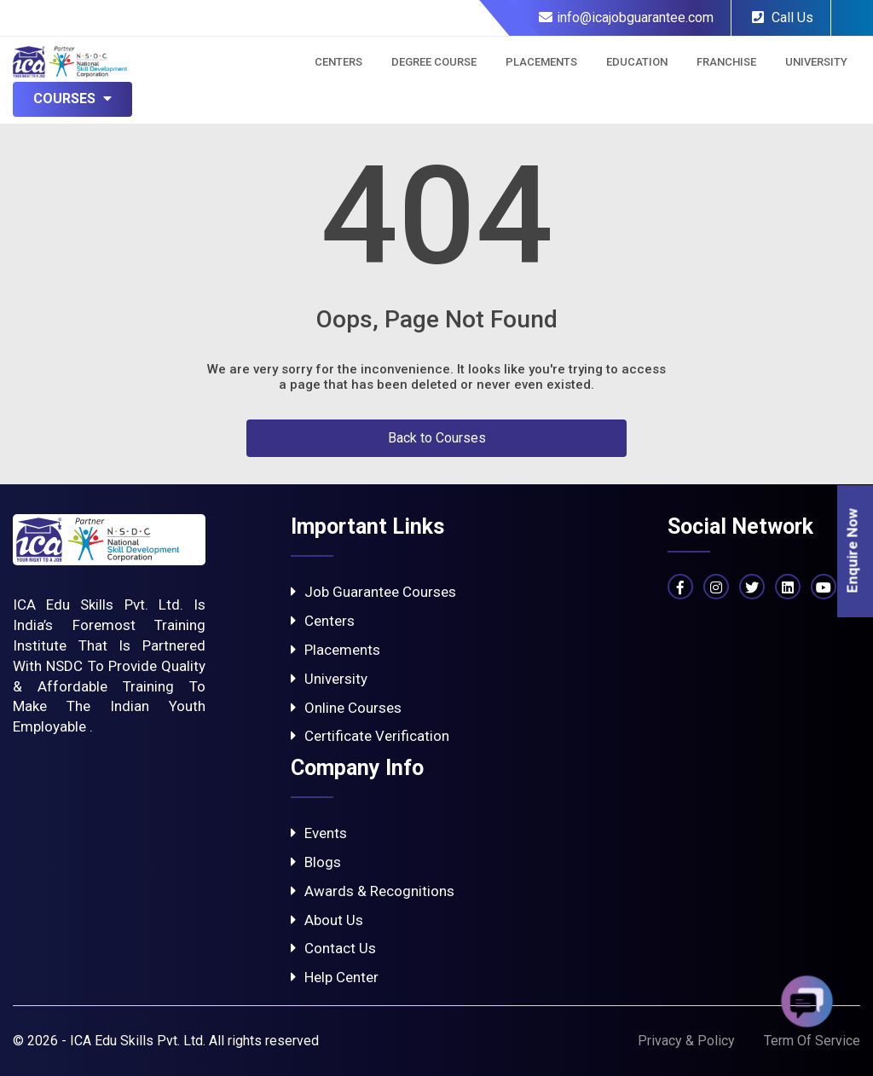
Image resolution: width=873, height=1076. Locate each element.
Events (319, 833)
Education (637, 61)
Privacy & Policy (686, 1041)
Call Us (782, 17)
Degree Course (434, 61)
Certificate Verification (370, 735)
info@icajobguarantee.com (626, 17)
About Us (327, 919)
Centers (338, 61)
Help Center (335, 977)
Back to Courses (437, 438)
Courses (72, 98)
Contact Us (333, 948)
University (816, 61)
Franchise (726, 61)
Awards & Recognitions (372, 891)
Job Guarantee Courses (373, 591)
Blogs (316, 862)
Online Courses (346, 707)
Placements (541, 61)
